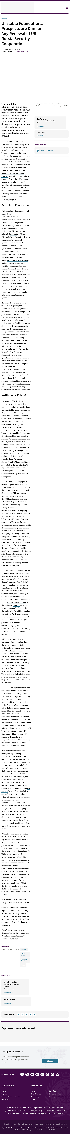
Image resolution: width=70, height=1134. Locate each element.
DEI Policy (57, 1120)
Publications (6, 1074)
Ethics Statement (35, 1120)
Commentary (6, 18)
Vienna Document (21, 531)
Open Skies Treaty (21, 370)
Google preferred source (29, 1093)
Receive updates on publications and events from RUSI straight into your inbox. (14, 1033)
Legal (51, 1120)
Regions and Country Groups (10, 923)
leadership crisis (11, 568)
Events (4, 1087)
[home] (17, 7)
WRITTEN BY (39, 119)
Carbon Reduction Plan (34, 1123)
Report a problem (26, 1090)
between (11, 786)
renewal (13, 240)
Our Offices (24, 1087)
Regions (4, 1068)
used (8, 275)
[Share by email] (32, 988)
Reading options (41, 149)
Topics (4, 1065)
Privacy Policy (23, 1120)
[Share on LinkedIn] (28, 988)
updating (7, 531)
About (3, 1096)
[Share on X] (24, 988)
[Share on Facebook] (20, 988)
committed (14, 505)
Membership (6, 1093)
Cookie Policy (12, 1120)
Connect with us (10, 1048)
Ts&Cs (45, 1120)
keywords (6, 920)
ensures (10, 534)
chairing (8, 600)
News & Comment (8, 1090)
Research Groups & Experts (12, 1071)
